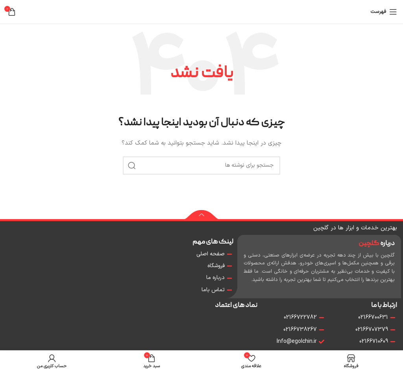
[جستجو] (201, 165)
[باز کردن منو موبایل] (383, 12)
